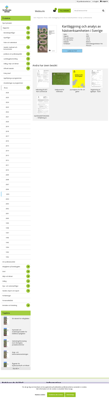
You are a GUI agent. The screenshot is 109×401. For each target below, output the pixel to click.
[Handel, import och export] (28, 291)
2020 (7, 122)
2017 (7, 136)
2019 (7, 126)
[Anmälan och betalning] (28, 305)
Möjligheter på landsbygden (11, 267)
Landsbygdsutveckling (10, 59)
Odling (4, 281)
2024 (7, 102)
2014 (7, 151)
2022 (7, 112)
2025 (7, 97)
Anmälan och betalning (9, 305)
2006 (7, 189)
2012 (7, 160)
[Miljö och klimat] (28, 276)
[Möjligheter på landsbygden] (28, 267)
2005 (7, 194)
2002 (7, 209)
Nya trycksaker (7, 23)
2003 (7, 204)
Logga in (105, 1)
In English (96, 1)
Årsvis (6, 88)
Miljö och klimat (7, 276)
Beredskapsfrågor (9, 33)
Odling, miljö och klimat (11, 64)
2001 (7, 213)
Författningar (6, 296)
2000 (7, 218)
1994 (7, 247)
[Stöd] (28, 271)
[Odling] (28, 281)
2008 (7, 180)
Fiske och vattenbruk (10, 42)
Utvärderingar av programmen (13, 83)
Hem (35, 18)
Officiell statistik (9, 68)
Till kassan (98, 11)
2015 (7, 146)
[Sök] (63, 11)
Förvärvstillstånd (7, 300)
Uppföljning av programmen (13, 78)
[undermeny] (28, 33)
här (71, 389)
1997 (7, 233)
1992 (7, 257)
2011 (7, 165)
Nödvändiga (70, 394)
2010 (7, 170)
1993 (7, 252)
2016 (7, 141)
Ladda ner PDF (72, 51)
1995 (7, 242)
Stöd (3, 271)
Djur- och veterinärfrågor (10, 286)
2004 (7, 199)
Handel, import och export (10, 291)
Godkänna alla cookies (56, 394)
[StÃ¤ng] (28, 28)
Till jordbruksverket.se (83, 1)
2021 (7, 117)
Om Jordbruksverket (8, 262)
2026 (7, 93)
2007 (7, 184)
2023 (7, 107)
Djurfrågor (7, 38)
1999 (7, 223)
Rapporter (6, 28)
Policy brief (7, 73)
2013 (7, 155)
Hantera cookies (40, 394)
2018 (7, 131)
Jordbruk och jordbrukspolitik (13, 54)
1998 (7, 228)
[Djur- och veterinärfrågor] (28, 286)
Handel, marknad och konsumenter (10, 48)
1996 (7, 238)
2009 (7, 175)
